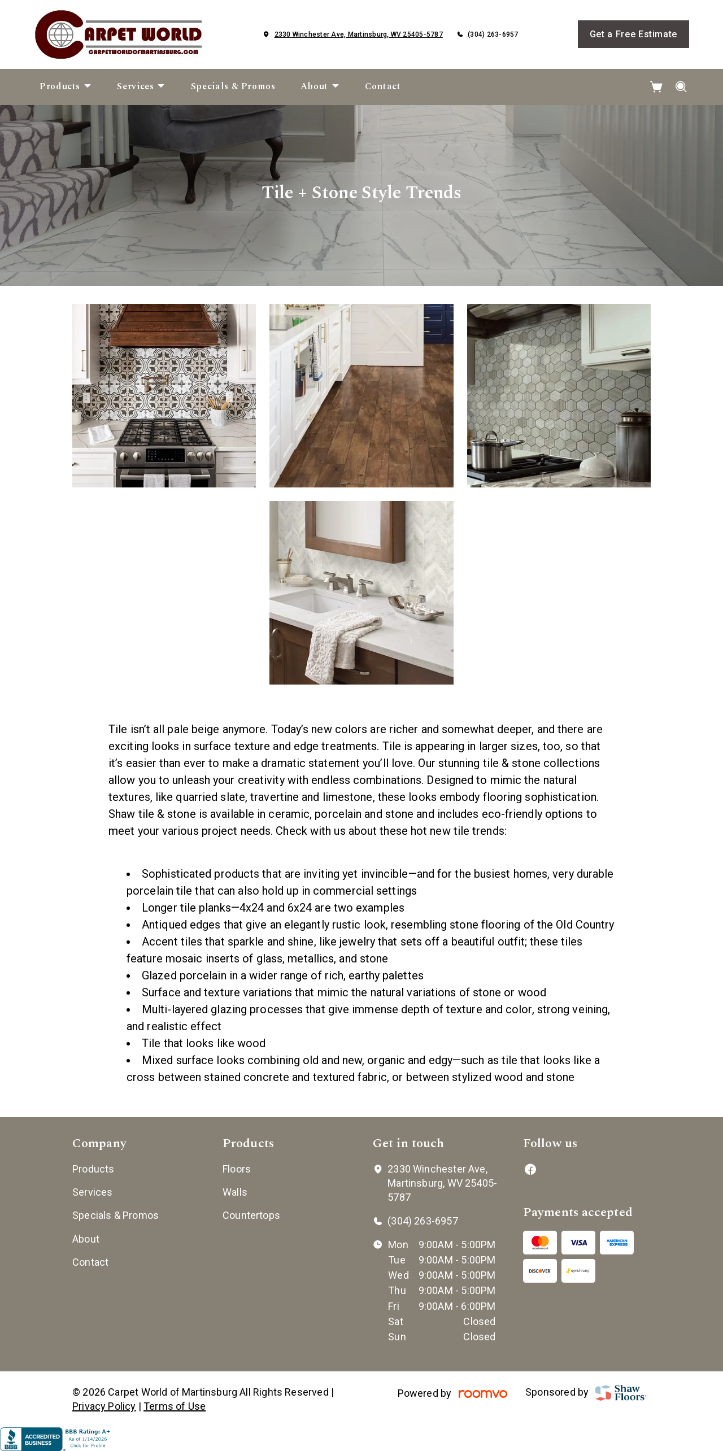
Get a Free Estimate (633, 34)
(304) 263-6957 (493, 34)
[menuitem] (66, 87)
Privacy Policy (104, 1406)
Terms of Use (174, 1406)
